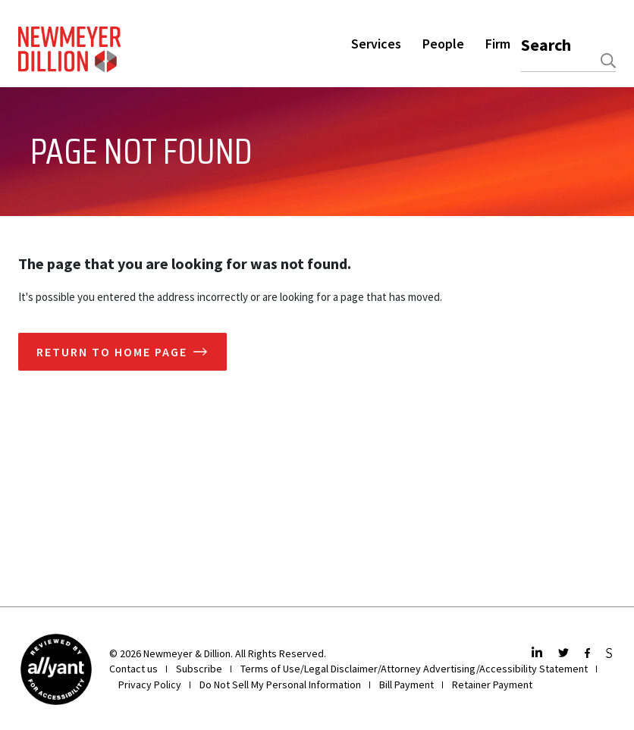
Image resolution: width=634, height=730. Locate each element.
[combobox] (568, 60)
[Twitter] (565, 654)
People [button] (443, 43)
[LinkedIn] (539, 654)
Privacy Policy (149, 684)
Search (546, 44)
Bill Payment (406, 684)
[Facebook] (589, 654)
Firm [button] (497, 43)
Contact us (133, 668)
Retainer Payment (492, 684)
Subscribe (199, 668)
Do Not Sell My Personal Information (280, 684)
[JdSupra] (611, 654)
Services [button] (376, 43)
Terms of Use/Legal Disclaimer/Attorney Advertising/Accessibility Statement (414, 668)
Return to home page (111, 351)
